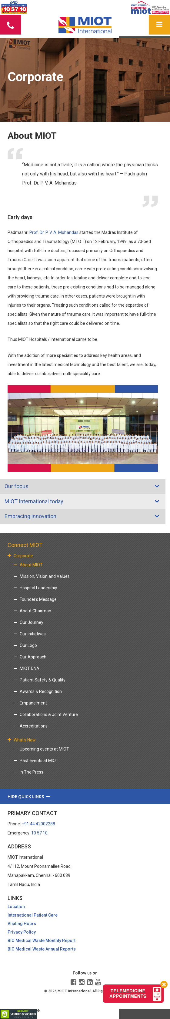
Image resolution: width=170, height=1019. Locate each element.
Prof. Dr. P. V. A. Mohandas (53, 232)
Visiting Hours (22, 923)
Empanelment (33, 703)
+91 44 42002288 (38, 823)
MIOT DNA (29, 668)
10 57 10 (39, 833)
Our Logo (28, 645)
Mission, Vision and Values (45, 576)
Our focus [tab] (15, 486)
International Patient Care (33, 915)
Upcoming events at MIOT (44, 749)
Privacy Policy (22, 932)
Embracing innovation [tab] (29, 516)
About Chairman (35, 610)
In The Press (31, 772)
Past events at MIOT (39, 760)
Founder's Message (38, 599)
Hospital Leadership (38, 587)
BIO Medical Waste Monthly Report (41, 940)
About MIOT (31, 564)
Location (16, 906)
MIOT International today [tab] (33, 501)
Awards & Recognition (41, 691)
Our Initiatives (33, 633)
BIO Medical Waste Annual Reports (42, 949)
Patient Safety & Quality (42, 680)
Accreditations (34, 726)
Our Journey (31, 622)
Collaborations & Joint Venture (49, 714)
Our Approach (33, 656)
